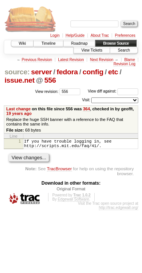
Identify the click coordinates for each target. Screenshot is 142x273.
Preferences (125, 35)
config (93, 72)
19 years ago (19, 113)
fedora (67, 72)
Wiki (22, 43)
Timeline (48, 43)
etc (113, 72)
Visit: (86, 100)
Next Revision (102, 60)
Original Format (71, 191)
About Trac (100, 35)
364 (86, 109)
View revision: (47, 91)
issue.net (19, 80)
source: (17, 72)
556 (50, 80)
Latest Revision (71, 60)
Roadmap (79, 43)
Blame (129, 60)
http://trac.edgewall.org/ (118, 210)
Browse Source (116, 43)
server (41, 72)
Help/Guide (75, 35)
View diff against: (113, 91)
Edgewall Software (73, 201)
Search (124, 50)
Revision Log (125, 64)
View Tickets (91, 50)
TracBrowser (59, 170)
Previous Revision (37, 60)
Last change (18, 109)
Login (54, 35)
